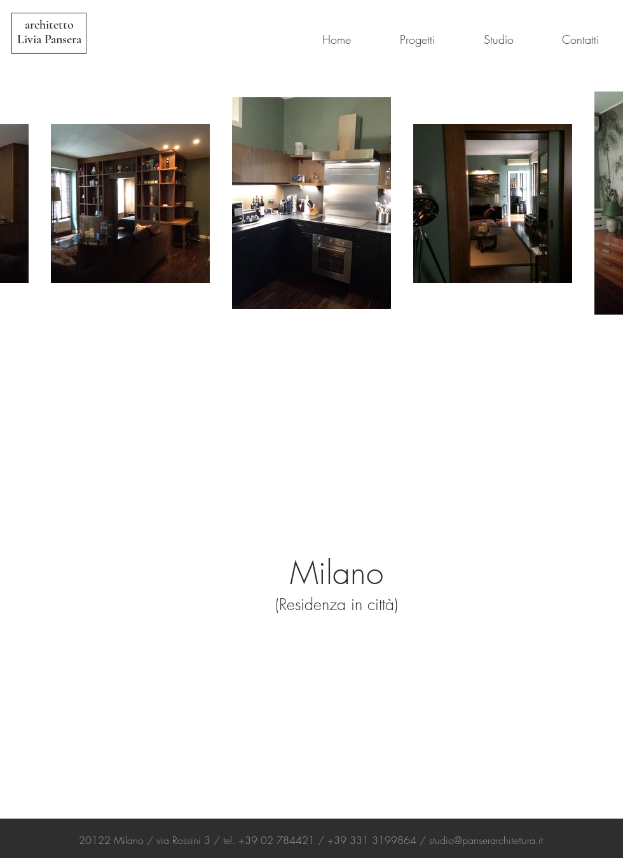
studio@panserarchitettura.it (486, 840)
